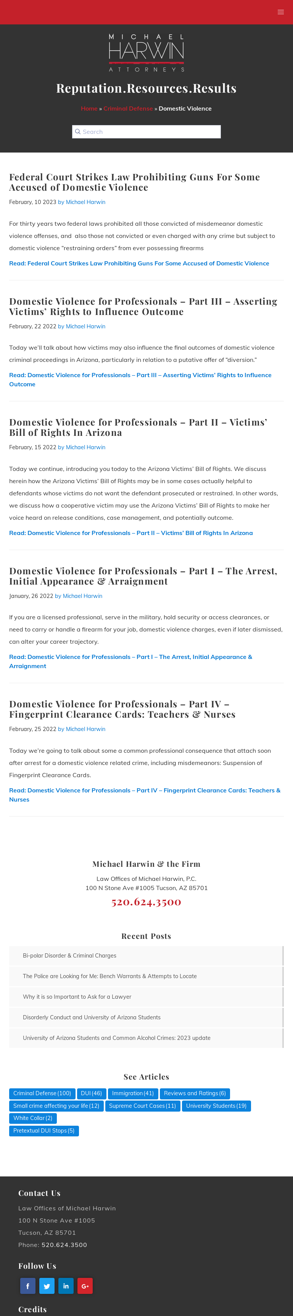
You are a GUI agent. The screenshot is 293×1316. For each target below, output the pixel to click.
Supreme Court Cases (137, 1105)
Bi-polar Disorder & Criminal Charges (69, 955)
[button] (281, 12)
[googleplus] (85, 1286)
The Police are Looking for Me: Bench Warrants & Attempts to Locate (110, 976)
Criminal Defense (128, 108)
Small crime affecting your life (50, 1105)
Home (89, 108)
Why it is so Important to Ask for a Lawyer (77, 996)
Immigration (127, 1093)
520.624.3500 (64, 1245)
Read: (139, 263)
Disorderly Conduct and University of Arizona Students (92, 1017)
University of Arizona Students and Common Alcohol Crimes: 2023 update (117, 1038)
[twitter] (47, 1286)
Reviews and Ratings (191, 1093)
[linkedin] (66, 1286)
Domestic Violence (185, 108)
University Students (210, 1105)
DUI (86, 1093)
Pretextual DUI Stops (40, 1130)
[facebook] (27, 1286)
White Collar (29, 1118)
